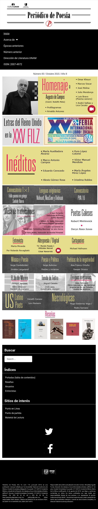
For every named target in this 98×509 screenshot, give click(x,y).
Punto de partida (13, 413)
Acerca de (9, 39)
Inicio (6, 33)
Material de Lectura (14, 417)
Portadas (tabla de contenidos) (20, 377)
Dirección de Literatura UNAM (20, 58)
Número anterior (13, 52)
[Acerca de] (16, 39)
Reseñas (9, 382)
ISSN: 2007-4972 (13, 64)
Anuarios (9, 386)
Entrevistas (10, 391)
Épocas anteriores (13, 45)
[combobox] (18, 359)
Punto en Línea (12, 408)
